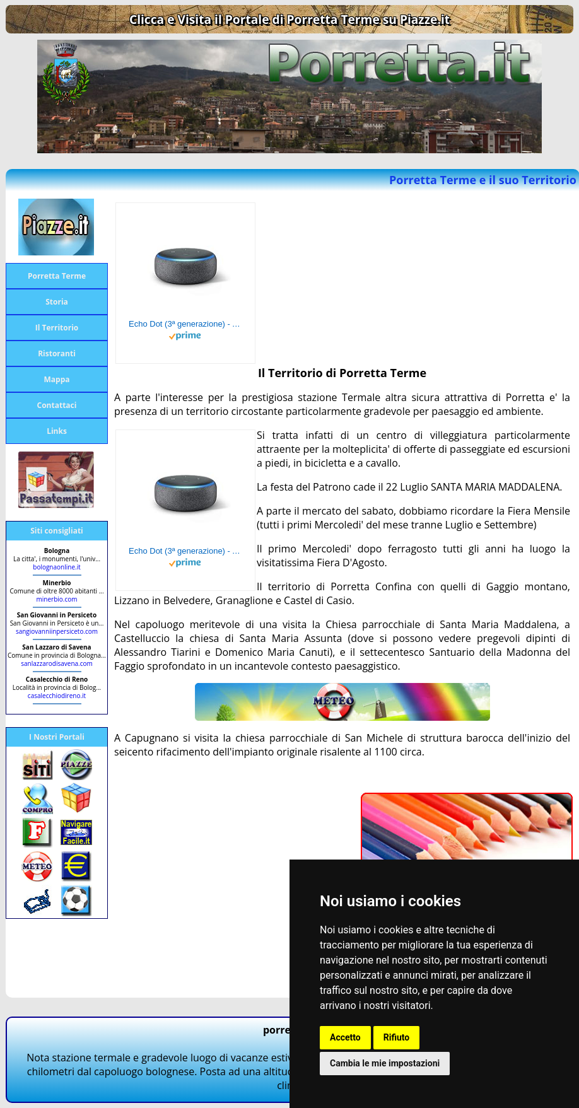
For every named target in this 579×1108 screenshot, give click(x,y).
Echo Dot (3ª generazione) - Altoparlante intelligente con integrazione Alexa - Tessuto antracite (185, 324)
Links (57, 431)
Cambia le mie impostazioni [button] (385, 1063)
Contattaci (57, 405)
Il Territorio (57, 327)
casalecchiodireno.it (57, 695)
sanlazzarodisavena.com (57, 663)
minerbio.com (57, 599)
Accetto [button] (345, 1037)
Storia (56, 301)
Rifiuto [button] (396, 1037)
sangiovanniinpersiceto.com (57, 631)
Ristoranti (57, 353)
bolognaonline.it (56, 567)
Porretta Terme (57, 276)
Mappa (57, 379)
